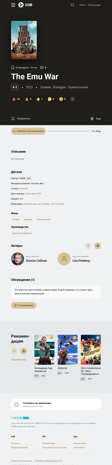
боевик (46, 87)
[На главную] (25, 4)
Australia (24, 188)
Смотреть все (18, 359)
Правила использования (21, 461)
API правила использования (54, 447)
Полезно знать (80, 443)
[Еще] (95, 118)
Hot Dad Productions (22, 233)
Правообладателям (19, 447)
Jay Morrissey (29, 204)
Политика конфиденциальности (48, 461)
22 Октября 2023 (33, 193)
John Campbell (57, 204)
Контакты (15, 443)
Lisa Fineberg (43, 204)
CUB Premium (79, 447)
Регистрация (94, 5)
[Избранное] (20, 118)
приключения (78, 87)
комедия (59, 87)
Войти (82, 5)
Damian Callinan (36, 260)
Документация (48, 443)
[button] (97, 245)
